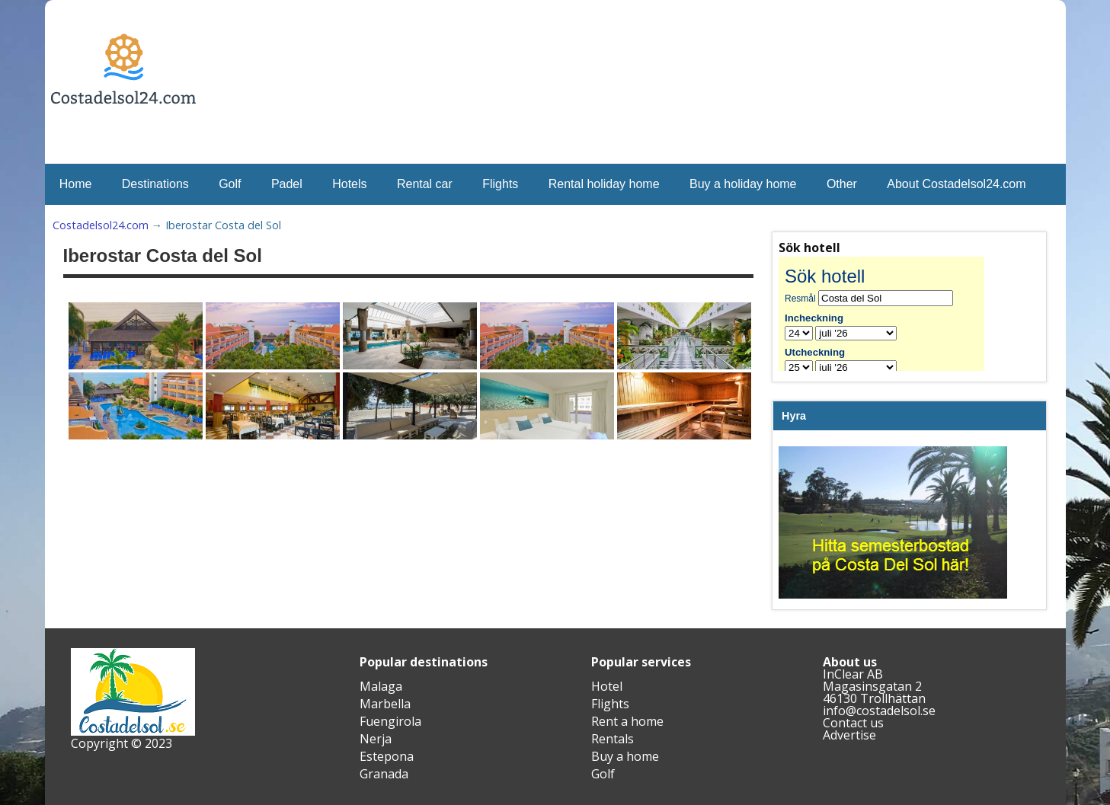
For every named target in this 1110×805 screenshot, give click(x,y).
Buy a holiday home (743, 183)
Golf (230, 183)
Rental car (425, 183)
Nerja (376, 738)
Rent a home (627, 721)
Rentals (612, 738)
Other (842, 183)
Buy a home (625, 756)
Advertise (849, 735)
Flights (500, 183)
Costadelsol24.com (101, 225)
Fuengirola (390, 721)
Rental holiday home (604, 183)
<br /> (893, 314)
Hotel (606, 686)
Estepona (387, 756)
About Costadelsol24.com (956, 183)
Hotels (349, 183)
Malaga (381, 686)
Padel (286, 183)
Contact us (853, 722)
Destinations (155, 183)
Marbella (385, 703)
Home (75, 183)
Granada (384, 773)
